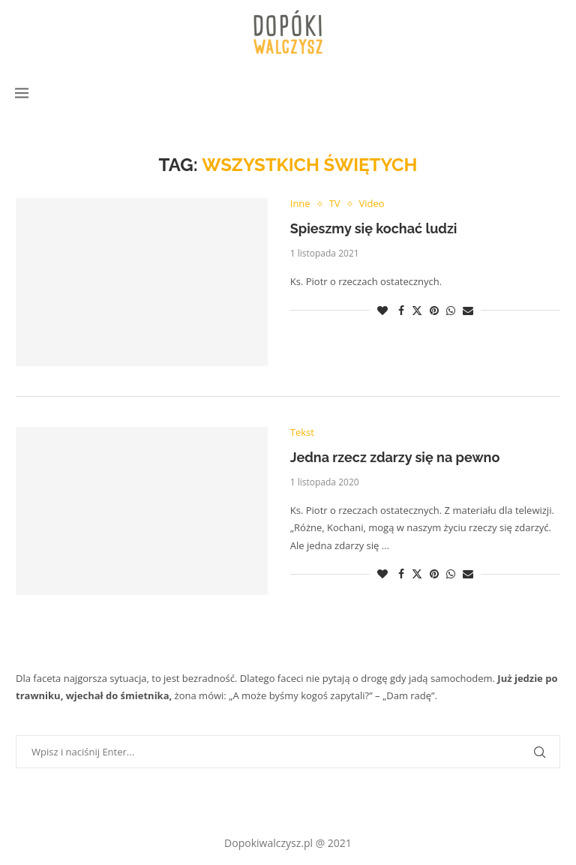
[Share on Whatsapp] (450, 310)
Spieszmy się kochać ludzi (374, 228)
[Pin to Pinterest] (434, 310)
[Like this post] (382, 310)
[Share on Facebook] (401, 310)
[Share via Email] (468, 310)
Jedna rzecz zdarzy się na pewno (395, 457)
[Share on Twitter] (417, 310)
